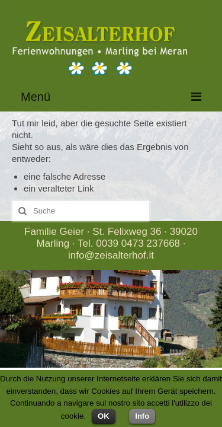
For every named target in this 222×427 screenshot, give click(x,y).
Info (142, 416)
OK (104, 416)
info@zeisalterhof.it (111, 255)
